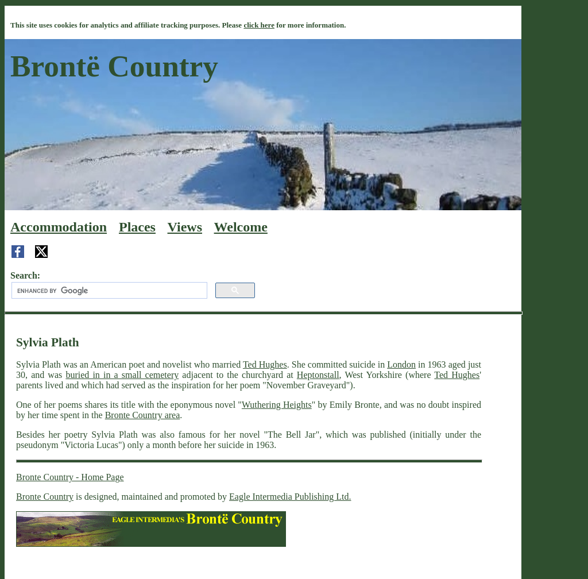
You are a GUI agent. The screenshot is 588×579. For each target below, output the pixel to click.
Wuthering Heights (277, 405)
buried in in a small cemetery (122, 375)
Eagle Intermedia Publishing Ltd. (290, 496)
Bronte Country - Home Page (70, 477)
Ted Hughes (265, 364)
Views (185, 226)
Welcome (241, 226)
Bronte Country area (142, 415)
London (401, 364)
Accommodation (58, 226)
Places (137, 226)
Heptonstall (318, 375)
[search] (108, 290)
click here (258, 25)
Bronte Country (45, 496)
